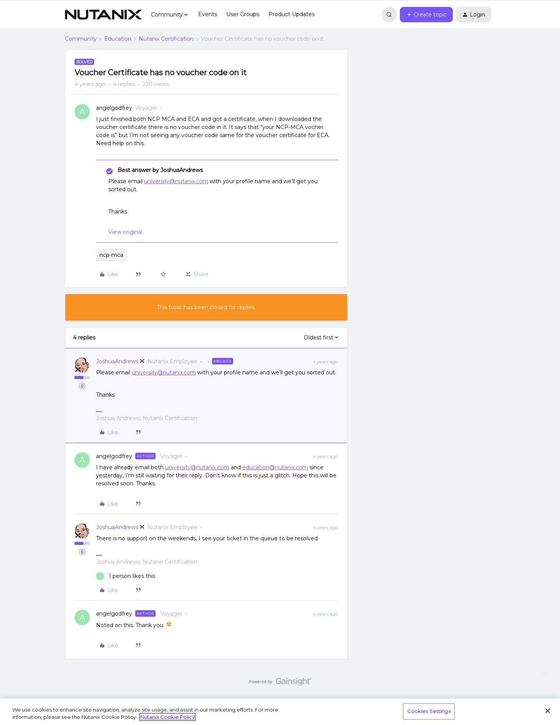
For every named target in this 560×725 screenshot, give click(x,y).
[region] (280, 712)
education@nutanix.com (275, 467)
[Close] (547, 710)
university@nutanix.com (176, 181)
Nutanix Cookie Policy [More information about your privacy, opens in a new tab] (167, 717)
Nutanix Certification (166, 38)
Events (207, 14)
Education (117, 38)
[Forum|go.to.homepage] (103, 14)
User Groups (242, 14)
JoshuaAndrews (117, 361)
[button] (426, 14)
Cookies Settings (429, 711)
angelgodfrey (114, 107)
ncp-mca (111, 255)
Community (81, 38)
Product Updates (291, 14)
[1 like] (125, 576)
